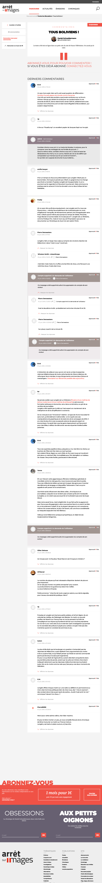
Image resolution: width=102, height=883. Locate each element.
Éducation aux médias (87, 864)
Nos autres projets (86, 871)
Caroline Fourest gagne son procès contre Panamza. (56, 95)
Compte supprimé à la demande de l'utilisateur (68, 301)
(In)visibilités (47, 876)
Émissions (60, 9)
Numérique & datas (49, 867)
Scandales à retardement (50, 860)
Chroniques (73, 9)
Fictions (46, 855)
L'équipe (83, 869)
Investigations (47, 864)
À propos (83, 867)
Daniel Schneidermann (67, 38)
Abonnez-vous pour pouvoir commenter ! (59, 63)
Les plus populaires (67, 869)
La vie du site (84, 857)
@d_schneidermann (64, 40)
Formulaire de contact (87, 876)
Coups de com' (48, 857)
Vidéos (64, 867)
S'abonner (93, 25)
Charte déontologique (87, 874)
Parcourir (34, 9)
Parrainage (84, 862)
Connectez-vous (79, 66)
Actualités (47, 9)
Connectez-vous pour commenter (10, 38)
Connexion (95, 1)
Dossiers (64, 864)
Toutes (64, 855)
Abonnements (85, 855)
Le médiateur (84, 860)
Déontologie (47, 869)
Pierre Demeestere (59, 257)
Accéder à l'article (14, 25)
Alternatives (47, 871)
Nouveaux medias (48, 874)
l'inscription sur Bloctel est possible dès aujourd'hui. (66, 378)
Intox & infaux (47, 862)
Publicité (46, 881)
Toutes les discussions (87, 878)
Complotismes (48, 878)
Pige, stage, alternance (87, 881)
